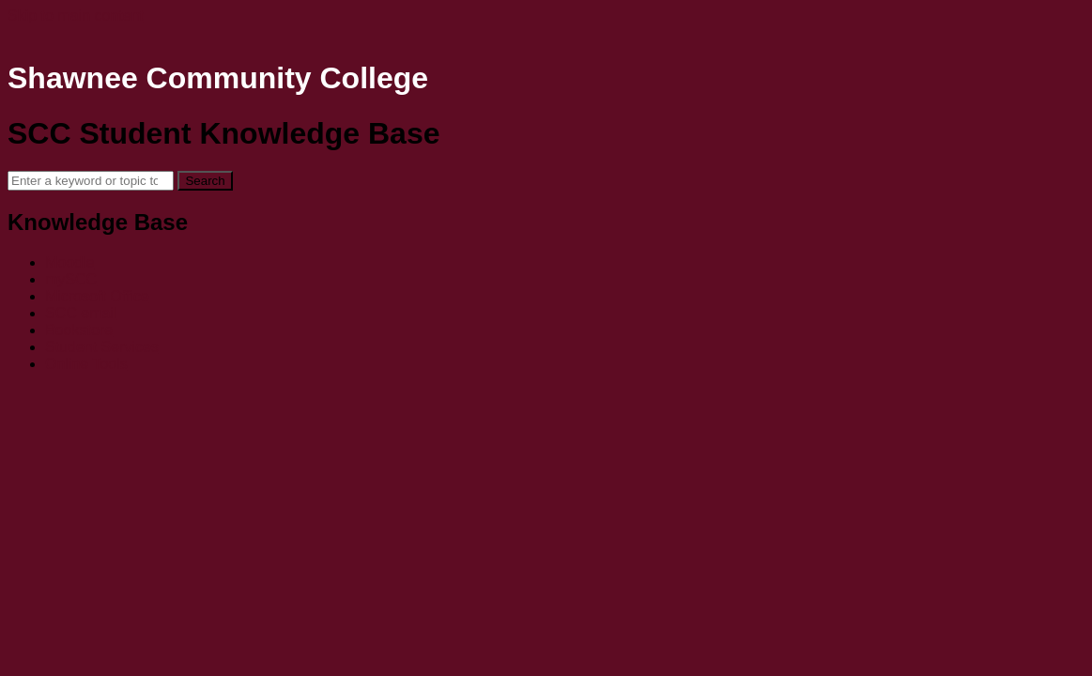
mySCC (71, 279)
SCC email (80, 313)
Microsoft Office (97, 296)
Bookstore (79, 330)
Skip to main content (76, 15)
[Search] (91, 181)
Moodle (69, 262)
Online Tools (86, 364)
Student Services (102, 347)
